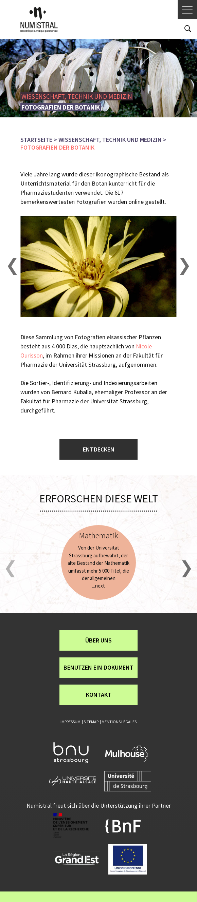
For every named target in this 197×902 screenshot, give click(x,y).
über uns (98, 640)
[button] (12, 266)
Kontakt (98, 694)
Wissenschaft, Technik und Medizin (110, 139)
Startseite (36, 139)
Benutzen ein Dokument (98, 667)
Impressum (70, 721)
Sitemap (91, 721)
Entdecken (98, 449)
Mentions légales (119, 721)
